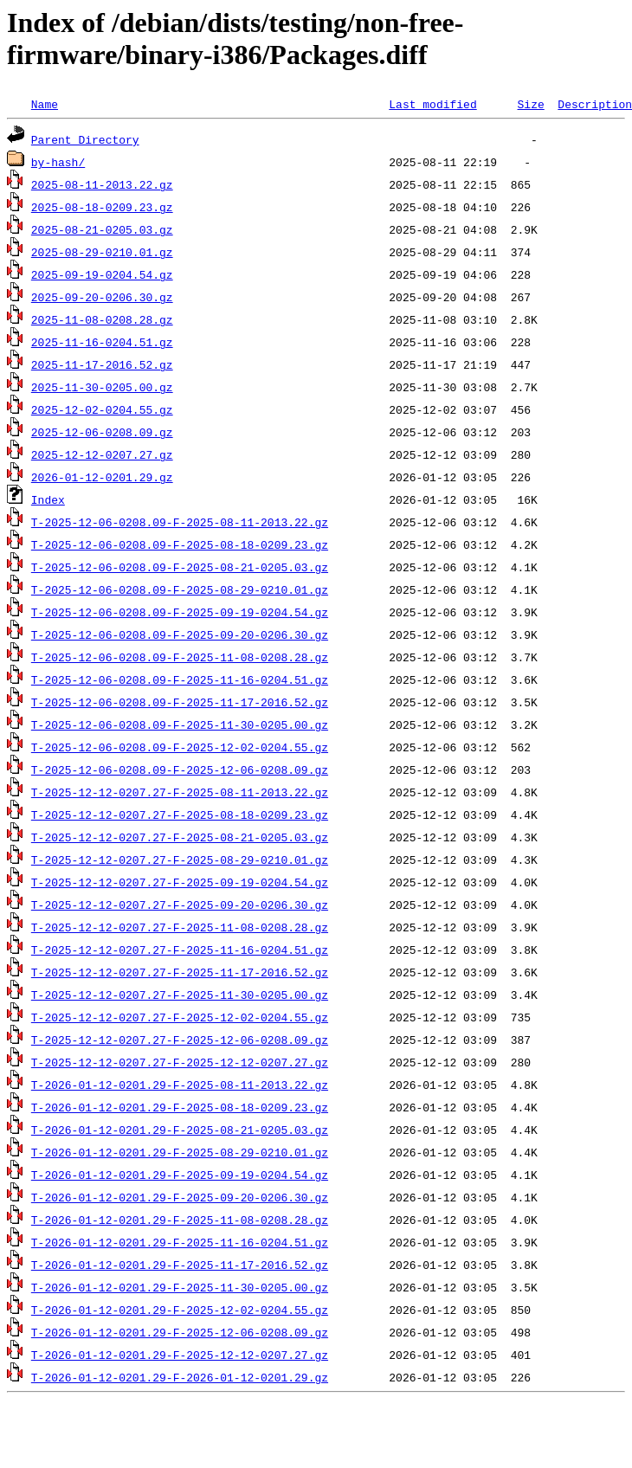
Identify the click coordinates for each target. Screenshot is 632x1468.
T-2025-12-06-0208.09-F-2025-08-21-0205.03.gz (179, 567)
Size (530, 104)
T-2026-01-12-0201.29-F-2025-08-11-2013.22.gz (179, 1084)
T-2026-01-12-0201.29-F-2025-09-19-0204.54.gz (179, 1174)
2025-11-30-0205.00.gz (102, 387)
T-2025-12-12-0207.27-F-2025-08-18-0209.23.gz (179, 814)
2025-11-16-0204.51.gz (102, 342)
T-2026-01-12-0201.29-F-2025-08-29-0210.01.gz (179, 1152)
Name (44, 104)
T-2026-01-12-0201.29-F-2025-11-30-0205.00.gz (179, 1287)
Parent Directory (85, 139)
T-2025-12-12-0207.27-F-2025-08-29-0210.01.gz (179, 859)
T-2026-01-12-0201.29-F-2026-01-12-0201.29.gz (179, 1377)
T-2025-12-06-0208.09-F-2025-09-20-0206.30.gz (179, 634)
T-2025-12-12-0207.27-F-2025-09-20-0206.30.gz (179, 904)
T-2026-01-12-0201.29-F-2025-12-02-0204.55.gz (179, 1309)
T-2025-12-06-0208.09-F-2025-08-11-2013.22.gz (179, 522)
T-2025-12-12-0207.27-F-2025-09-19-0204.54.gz (179, 882)
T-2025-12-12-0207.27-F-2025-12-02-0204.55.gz (179, 1017)
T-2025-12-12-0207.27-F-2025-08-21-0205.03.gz (179, 837)
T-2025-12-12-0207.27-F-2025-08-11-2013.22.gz (179, 792)
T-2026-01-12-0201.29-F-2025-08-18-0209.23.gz (179, 1107)
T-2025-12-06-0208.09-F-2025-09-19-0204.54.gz (179, 612)
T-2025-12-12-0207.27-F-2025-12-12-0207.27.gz (179, 1062)
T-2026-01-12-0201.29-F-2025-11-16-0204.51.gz (179, 1242)
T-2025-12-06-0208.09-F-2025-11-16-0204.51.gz (179, 679)
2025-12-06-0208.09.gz (102, 432)
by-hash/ (58, 162)
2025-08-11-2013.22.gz (102, 184)
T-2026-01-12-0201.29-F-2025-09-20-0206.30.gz (179, 1197)
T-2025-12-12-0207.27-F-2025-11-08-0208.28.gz (179, 927)
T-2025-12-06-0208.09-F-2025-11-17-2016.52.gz (179, 702)
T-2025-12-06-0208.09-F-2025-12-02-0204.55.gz (179, 747)
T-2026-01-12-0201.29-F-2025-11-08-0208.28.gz (179, 1219)
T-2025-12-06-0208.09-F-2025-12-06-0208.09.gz (179, 769)
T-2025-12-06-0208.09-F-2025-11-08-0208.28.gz (179, 657)
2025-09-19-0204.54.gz (102, 274)
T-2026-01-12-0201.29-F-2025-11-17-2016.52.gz (179, 1264)
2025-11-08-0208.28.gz (102, 319)
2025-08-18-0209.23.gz (102, 207)
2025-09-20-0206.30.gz (102, 297)
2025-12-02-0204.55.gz (102, 409)
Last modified (432, 104)
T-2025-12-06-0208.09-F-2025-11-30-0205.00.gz (179, 724)
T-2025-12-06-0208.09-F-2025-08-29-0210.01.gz (179, 589)
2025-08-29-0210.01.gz (102, 252)
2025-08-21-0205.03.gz (102, 229)
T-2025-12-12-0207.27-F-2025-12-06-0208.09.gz (179, 1039)
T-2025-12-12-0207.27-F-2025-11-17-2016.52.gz (179, 972)
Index (48, 499)
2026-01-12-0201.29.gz (102, 477)
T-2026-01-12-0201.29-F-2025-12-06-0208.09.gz (179, 1332)
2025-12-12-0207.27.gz (102, 454)
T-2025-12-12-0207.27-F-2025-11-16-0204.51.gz (179, 949)
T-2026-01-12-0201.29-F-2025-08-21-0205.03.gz (179, 1129)
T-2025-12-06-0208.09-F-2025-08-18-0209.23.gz (179, 544)
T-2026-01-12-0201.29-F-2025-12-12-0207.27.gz (179, 1354)
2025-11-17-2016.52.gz (102, 364)
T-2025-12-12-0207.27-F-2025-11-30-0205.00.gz (179, 994)
